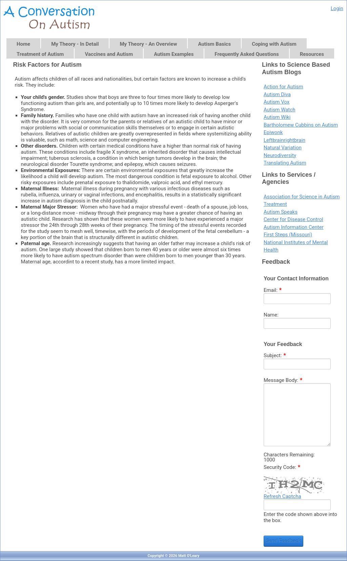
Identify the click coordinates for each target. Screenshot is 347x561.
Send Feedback (283, 541)
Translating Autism (285, 163)
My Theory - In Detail (75, 44)
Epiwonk (273, 132)
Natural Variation (283, 148)
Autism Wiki (277, 117)
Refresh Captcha (282, 496)
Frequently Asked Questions (247, 54)
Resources (312, 54)
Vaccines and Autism (109, 54)
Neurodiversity (280, 155)
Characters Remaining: (289, 454)
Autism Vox (276, 102)
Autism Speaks (281, 212)
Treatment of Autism (40, 54)
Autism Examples (173, 54)
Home (23, 44)
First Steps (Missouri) (288, 235)
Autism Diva (277, 94)
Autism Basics (214, 44)
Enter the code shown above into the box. (300, 517)
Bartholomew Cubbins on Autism (301, 125)
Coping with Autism (274, 44)
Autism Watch (279, 110)
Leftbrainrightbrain (284, 140)
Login (337, 8)
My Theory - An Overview (148, 44)
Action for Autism (283, 87)
